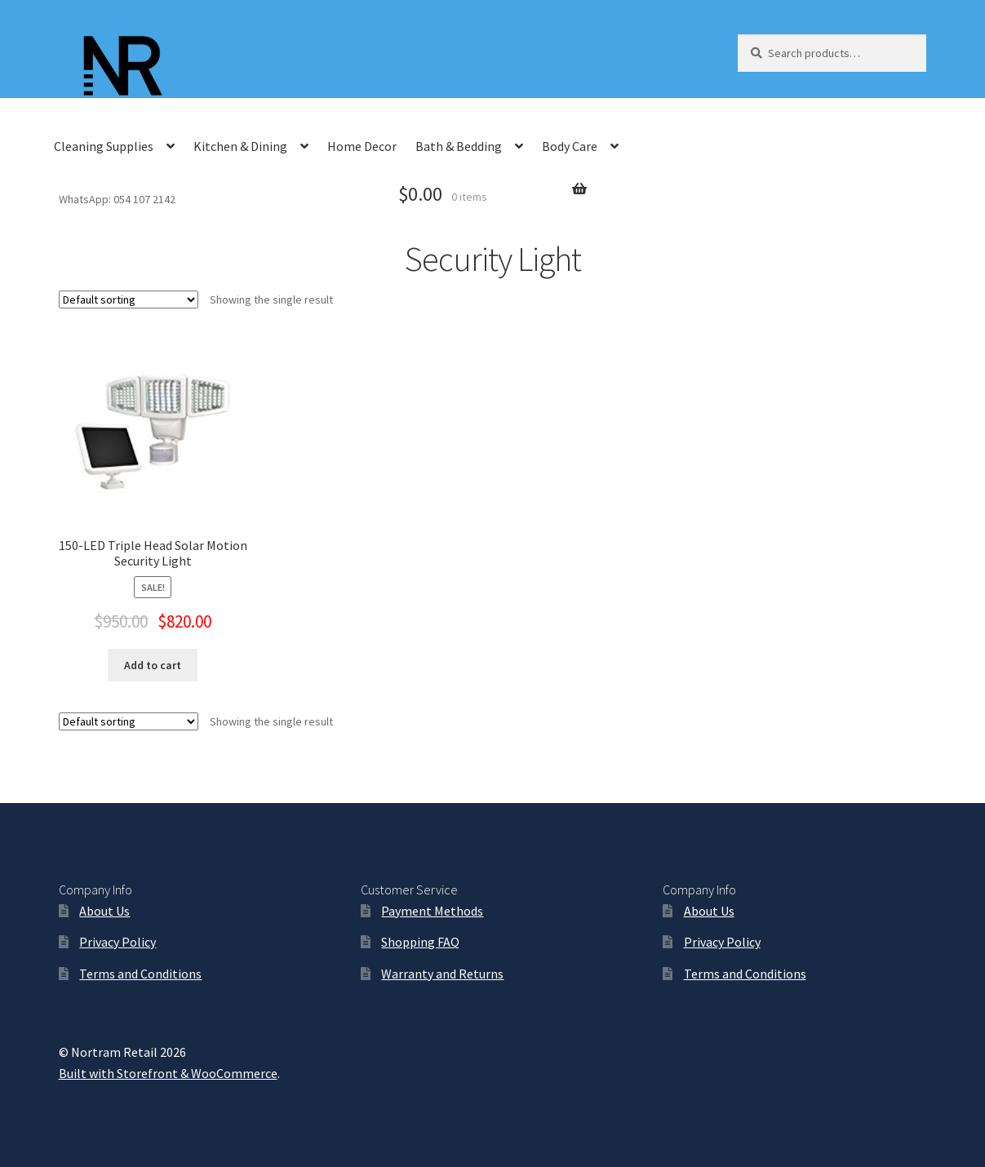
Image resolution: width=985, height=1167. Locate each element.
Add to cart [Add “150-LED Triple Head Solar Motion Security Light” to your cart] (152, 665)
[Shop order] (128, 299)
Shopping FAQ (420, 942)
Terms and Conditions (140, 973)
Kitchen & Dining (240, 146)
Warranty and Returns (442, 973)
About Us (104, 911)
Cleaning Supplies (103, 146)
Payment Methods (432, 911)
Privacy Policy (117, 942)
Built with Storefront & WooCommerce (168, 1073)
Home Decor (362, 146)
